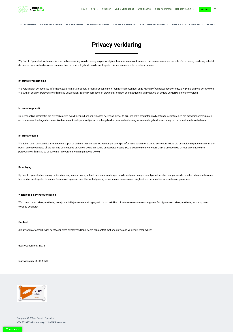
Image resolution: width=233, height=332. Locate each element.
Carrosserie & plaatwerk (154, 25)
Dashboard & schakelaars (188, 25)
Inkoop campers (162, 9)
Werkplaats (144, 9)
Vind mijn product (124, 9)
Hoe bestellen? (185, 9)
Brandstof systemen (98, 25)
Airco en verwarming (51, 25)
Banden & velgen (74, 25)
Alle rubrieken (28, 25)
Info (94, 9)
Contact (205, 9)
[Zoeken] (215, 9)
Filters (213, 25)
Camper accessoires (124, 25)
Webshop (106, 9)
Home (84, 9)
